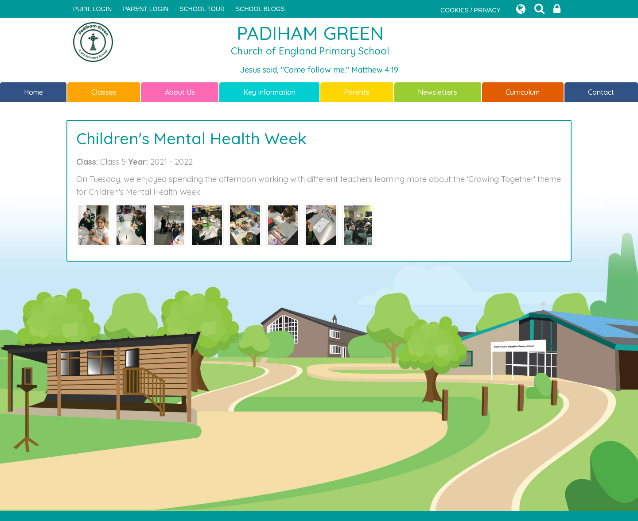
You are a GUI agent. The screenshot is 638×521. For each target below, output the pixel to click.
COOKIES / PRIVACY (470, 10)
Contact (601, 92)
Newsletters (437, 92)
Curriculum (523, 92)
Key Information (269, 92)
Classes (104, 92)
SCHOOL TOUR (202, 8)
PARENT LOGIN (145, 8)
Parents (357, 92)
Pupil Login (92, 8)
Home (33, 92)
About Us (180, 92)
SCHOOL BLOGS (260, 8)
